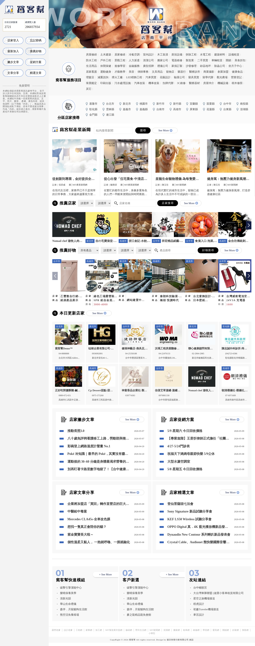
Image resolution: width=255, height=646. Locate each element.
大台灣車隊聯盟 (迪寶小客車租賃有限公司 (218, 596)
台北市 (110, 103)
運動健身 (105, 71)
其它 (88, 88)
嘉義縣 (144, 109)
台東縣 (227, 109)
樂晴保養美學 (68, 596)
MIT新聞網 (155, 633)
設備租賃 (233, 54)
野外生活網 (140, 633)
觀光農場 (222, 77)
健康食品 (237, 71)
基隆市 (93, 103)
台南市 (160, 109)
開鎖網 (225, 633)
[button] (248, 225)
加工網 (98, 633)
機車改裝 (153, 83)
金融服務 (134, 65)
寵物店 (170, 71)
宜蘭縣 (194, 103)
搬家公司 (162, 60)
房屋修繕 (91, 54)
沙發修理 (191, 65)
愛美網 (216, 633)
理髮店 (90, 77)
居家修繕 (120, 54)
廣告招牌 (148, 65)
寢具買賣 (193, 77)
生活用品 (91, 65)
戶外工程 (105, 60)
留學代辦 (208, 77)
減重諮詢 (103, 77)
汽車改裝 (139, 83)
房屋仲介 (208, 83)
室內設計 (148, 54)
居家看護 (91, 71)
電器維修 (177, 60)
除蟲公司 (219, 65)
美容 (131, 71)
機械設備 (222, 83)
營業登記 (236, 77)
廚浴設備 (177, 54)
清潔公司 (148, 60)
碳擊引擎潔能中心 (71, 590)
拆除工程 (191, 54)
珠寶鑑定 (91, 83)
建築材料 (219, 54)
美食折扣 (240, 60)
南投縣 (244, 103)
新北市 (127, 103)
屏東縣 (194, 109)
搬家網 (176, 633)
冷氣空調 (134, 54)
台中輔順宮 (200, 590)
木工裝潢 (162, 54)
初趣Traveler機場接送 (206, 612)
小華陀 (152, 636)
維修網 (196, 633)
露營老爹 (56, 633)
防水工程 (91, 60)
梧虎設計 (198, 607)
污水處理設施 (123, 83)
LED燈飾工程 (134, 77)
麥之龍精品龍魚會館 (139, 618)
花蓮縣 (210, 109)
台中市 (227, 103)
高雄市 (177, 109)
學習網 (206, 633)
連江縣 (110, 114)
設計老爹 (68, 633)
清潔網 (166, 633)
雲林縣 (110, 109)
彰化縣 (93, 109)
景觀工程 (120, 60)
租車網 (186, 633)
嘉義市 (127, 109)
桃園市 (144, 103)
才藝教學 (120, 71)
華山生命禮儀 (68, 607)
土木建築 (105, 54)
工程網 (79, 633)
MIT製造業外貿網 (113, 633)
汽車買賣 (151, 77)
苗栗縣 (210, 103)
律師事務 (143, 71)
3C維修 (181, 83)
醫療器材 (194, 83)
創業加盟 (223, 71)
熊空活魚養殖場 (69, 618)
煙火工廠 (117, 77)
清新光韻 (65, 601)
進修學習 (120, 65)
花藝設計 (165, 77)
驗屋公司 (179, 77)
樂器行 (182, 71)
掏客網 (245, 633)
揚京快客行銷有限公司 (178, 643)
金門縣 (93, 114)
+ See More (105, 577)
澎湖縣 (244, 109)
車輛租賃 (217, 60)
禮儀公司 (162, 65)
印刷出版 (105, 83)
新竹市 (160, 103)
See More (165, 130)
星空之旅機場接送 (204, 601)
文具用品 (157, 71)
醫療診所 (194, 71)
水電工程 (205, 54)
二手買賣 (202, 60)
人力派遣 (134, 60)
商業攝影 (208, 71)
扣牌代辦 (168, 83)
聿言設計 (198, 618)
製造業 (190, 60)
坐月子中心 (235, 65)
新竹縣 (177, 103)
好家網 (235, 633)
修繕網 (129, 633)
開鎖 (228, 60)
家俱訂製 (177, 65)
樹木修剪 (237, 83)
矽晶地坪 (205, 65)
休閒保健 (105, 65)
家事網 (89, 633)
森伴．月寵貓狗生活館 (73, 612)
